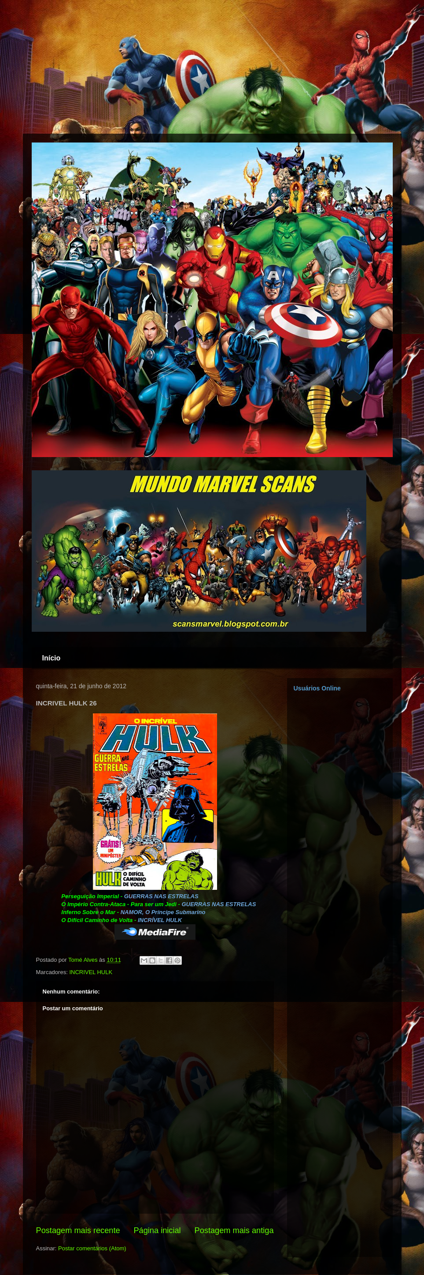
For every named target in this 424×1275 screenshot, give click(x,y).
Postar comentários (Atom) (92, 1248)
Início (51, 658)
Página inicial (157, 1230)
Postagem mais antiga (234, 1230)
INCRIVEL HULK (90, 972)
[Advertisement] (44, 66)
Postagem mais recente (78, 1230)
